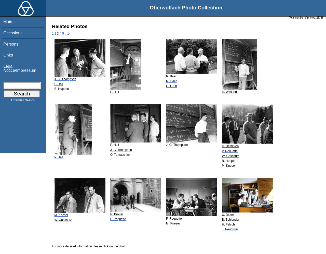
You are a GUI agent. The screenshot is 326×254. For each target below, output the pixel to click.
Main (7, 22)
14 (69, 33)
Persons (10, 44)
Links (8, 55)
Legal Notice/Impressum (19, 68)
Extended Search (23, 101)
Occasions (12, 33)
